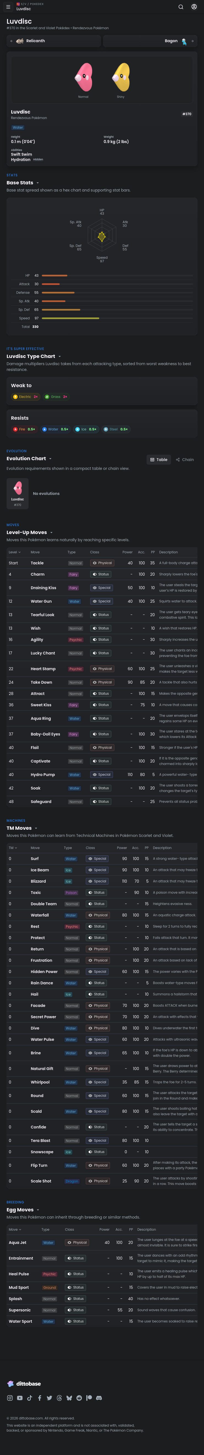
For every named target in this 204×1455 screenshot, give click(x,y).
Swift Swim (21, 154)
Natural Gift (42, 1068)
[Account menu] (194, 7)
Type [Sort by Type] (72, 552)
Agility (37, 639)
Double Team (44, 904)
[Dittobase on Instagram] (9, 1398)
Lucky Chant (43, 653)
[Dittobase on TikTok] (29, 1398)
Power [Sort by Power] (128, 552)
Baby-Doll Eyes (45, 734)
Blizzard (38, 881)
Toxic (36, 892)
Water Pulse (42, 1039)
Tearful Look (42, 615)
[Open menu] (8, 7)
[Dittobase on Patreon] (89, 1398)
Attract (38, 693)
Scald (36, 1111)
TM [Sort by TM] (13, 847)
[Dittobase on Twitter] (49, 1398)
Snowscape (42, 1152)
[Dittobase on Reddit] (79, 1398)
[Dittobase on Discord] (99, 1398)
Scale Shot (41, 1181)
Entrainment (21, 1258)
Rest (35, 926)
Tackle (37, 563)
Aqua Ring (41, 718)
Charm (38, 574)
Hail (34, 994)
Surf (34, 858)
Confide (38, 1127)
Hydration (27, 159)
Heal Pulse (19, 1274)
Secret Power (43, 1017)
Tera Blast (40, 1140)
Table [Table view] (158, 459)
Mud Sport (19, 1287)
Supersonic (20, 1310)
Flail (35, 747)
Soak (35, 788)
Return (37, 949)
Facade (38, 1005)
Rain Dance (42, 983)
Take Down (41, 682)
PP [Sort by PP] (153, 552)
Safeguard (41, 801)
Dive (35, 1028)
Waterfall (40, 915)
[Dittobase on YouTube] (19, 1398)
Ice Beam (40, 870)
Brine (36, 1053)
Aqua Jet (17, 1242)
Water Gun (41, 601)
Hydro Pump (43, 774)
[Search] (180, 7)
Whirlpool (40, 1082)
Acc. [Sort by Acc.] (141, 552)
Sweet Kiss (41, 705)
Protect (38, 938)
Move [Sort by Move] (35, 552)
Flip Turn (39, 1165)
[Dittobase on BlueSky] (69, 1398)
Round (37, 1095)
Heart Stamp (43, 669)
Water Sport (20, 1321)
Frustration (41, 960)
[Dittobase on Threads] (59, 1398)
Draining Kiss (43, 588)
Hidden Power (44, 971)
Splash (15, 1299)
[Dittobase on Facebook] (39, 1398)
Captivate (40, 761)
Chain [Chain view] (185, 459)
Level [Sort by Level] (15, 552)
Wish (35, 628)
